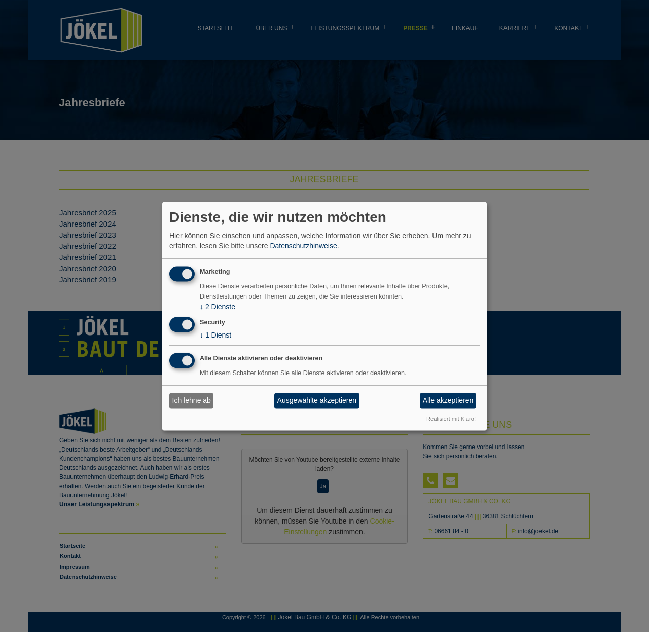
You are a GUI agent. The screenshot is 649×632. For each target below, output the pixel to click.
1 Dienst (215, 335)
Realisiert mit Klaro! (451, 419)
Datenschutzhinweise (303, 246)
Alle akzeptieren (448, 401)
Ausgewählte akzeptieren (316, 401)
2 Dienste (217, 307)
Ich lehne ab (191, 401)
